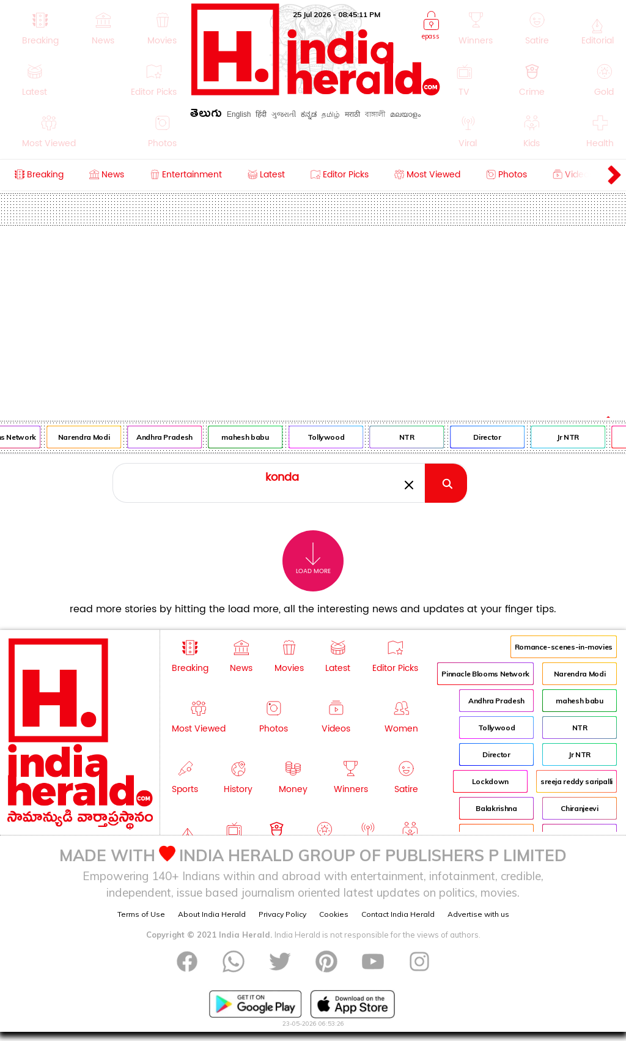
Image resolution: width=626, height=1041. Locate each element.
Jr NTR (571, 437)
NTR (410, 437)
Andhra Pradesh (167, 437)
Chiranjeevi (579, 808)
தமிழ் (331, 114)
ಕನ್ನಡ (309, 114)
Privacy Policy (282, 914)
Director (490, 437)
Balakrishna (496, 808)
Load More (313, 558)
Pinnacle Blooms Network (485, 673)
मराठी (352, 114)
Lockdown (490, 781)
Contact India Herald (398, 914)
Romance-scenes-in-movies (564, 646)
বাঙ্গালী (375, 114)
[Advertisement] (313, 317)
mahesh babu (248, 437)
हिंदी (261, 114)
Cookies (333, 914)
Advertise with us (478, 914)
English (239, 114)
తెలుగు (206, 115)
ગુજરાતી (283, 114)
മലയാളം (405, 114)
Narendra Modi (86, 437)
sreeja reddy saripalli (576, 781)
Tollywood (329, 437)
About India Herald (212, 914)
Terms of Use (141, 914)
